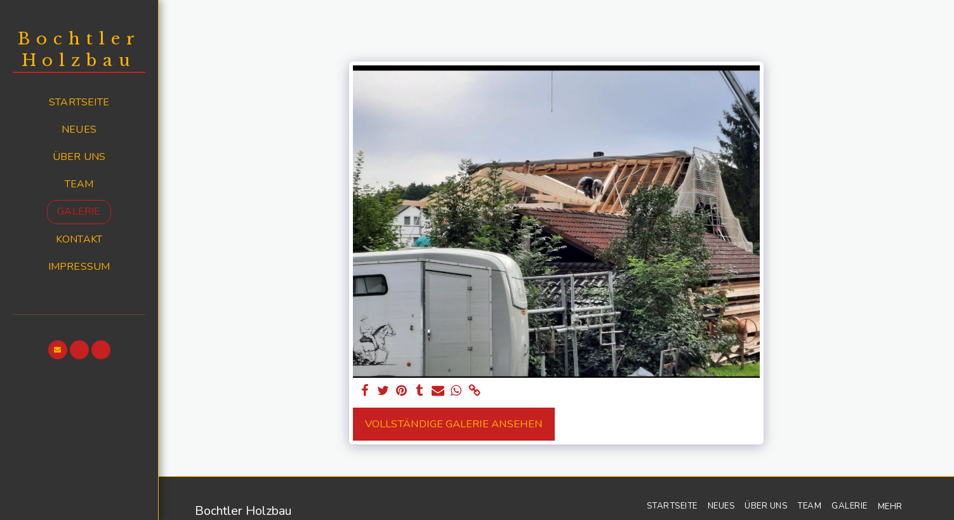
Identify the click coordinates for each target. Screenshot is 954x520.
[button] (57, 349)
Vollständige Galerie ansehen (454, 424)
